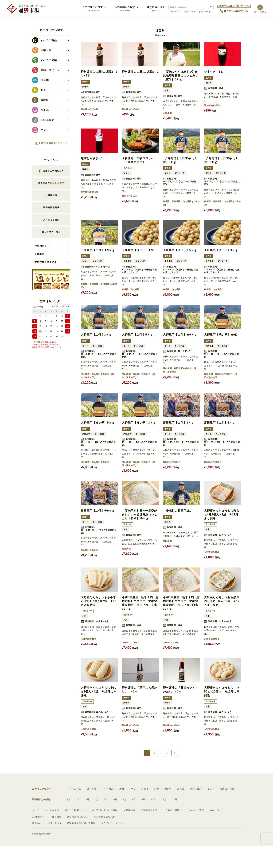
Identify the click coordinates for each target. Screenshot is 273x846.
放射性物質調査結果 (45, 262)
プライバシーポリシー (113, 823)
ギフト (210, 788)
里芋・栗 (91, 788)
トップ (35, 810)
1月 (69, 799)
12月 (174, 799)
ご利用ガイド (174, 11)
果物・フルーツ (127, 788)
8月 (134, 799)
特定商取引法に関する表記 (81, 823)
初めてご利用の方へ (75, 810)
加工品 (180, 788)
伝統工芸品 (196, 788)
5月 (106, 799)
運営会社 (37, 823)
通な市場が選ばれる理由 (105, 810)
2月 (78, 799)
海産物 (145, 788)
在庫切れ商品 (227, 788)
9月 (143, 799)
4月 (97, 799)
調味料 (168, 788)
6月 (115, 799)
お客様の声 (129, 810)
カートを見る (52, 810)
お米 (156, 788)
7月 (125, 799)
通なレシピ (215, 810)
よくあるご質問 (171, 810)
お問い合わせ (205, 11)
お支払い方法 (189, 11)
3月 (87, 799)
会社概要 (39, 254)
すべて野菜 (108, 788)
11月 (163, 799)
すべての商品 (74, 788)
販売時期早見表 (149, 810)
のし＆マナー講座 (194, 810)
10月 (153, 799)
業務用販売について (77, 816)
